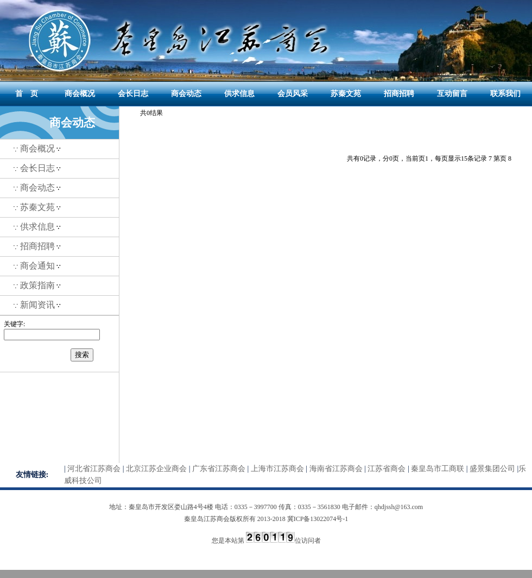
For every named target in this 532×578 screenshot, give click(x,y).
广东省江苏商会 (218, 469)
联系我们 (505, 94)
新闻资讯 (37, 304)
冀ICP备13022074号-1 (318, 519)
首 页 (26, 94)
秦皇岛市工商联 (437, 469)
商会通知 (37, 265)
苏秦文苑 (346, 94)
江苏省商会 (387, 469)
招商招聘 (399, 94)
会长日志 (133, 94)
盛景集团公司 (492, 469)
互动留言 (452, 94)
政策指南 (37, 285)
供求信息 (239, 94)
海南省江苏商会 (336, 469)
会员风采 (292, 94)
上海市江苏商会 (277, 469)
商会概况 (80, 94)
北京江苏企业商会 (156, 469)
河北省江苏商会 (94, 469)
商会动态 (186, 94)
